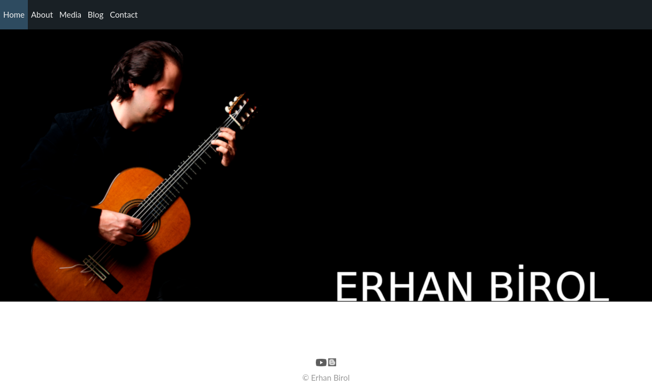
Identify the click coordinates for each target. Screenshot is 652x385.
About (42, 14)
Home (14, 14)
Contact (124, 14)
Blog (95, 14)
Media (70, 14)
